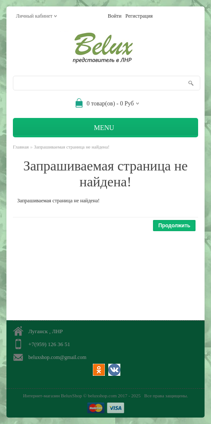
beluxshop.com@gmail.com (57, 357)
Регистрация (139, 16)
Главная (21, 146)
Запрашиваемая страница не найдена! (72, 146)
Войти (115, 16)
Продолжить (174, 226)
